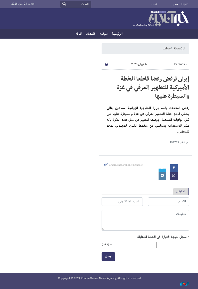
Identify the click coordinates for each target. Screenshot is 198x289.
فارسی (175, 4)
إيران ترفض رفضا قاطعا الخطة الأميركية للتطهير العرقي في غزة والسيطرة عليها (153, 87)
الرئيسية (117, 34)
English (185, 4)
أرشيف (154, 4)
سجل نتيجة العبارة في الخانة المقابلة (163, 237)
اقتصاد (90, 34)
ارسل (108, 256)
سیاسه (104, 34)
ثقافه (79, 34)
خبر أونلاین (161, 19)
